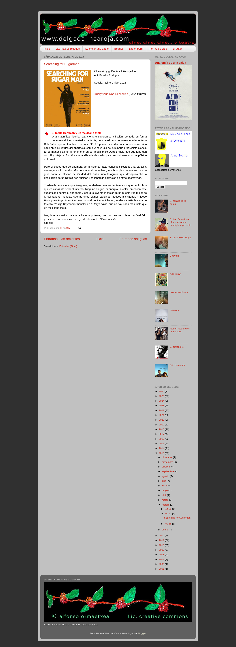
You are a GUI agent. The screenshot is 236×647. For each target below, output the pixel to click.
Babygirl (174, 255)
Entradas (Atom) (68, 246)
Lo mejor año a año (97, 48)
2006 (162, 564)
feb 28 (168, 509)
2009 (162, 549)
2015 (162, 443)
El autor (177, 48)
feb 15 (168, 523)
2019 (162, 424)
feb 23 (168, 513)
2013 (162, 453)
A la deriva (175, 274)
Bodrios (118, 48)
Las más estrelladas (68, 48)
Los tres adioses (179, 292)
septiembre (168, 471)
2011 (162, 540)
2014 (162, 448)
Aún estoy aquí (178, 365)
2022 (162, 410)
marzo (165, 500)
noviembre (168, 462)
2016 (162, 439)
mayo (165, 490)
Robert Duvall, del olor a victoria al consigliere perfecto (180, 222)
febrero (166, 504)
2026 (162, 391)
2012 (162, 535)
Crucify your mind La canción (110, 94)
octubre (166, 466)
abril (164, 495)
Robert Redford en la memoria (180, 330)
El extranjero (177, 347)
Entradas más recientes (62, 239)
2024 (162, 400)
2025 (162, 396)
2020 (162, 419)
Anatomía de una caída (170, 62)
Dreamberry (136, 48)
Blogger (142, 633)
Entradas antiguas (133, 239)
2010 (162, 545)
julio (164, 481)
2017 (162, 434)
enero (165, 529)
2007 (162, 559)
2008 (162, 554)
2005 (162, 568)
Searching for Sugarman (61, 64)
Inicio (47, 48)
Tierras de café (158, 48)
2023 (162, 405)
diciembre (167, 457)
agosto (166, 476)
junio (165, 485)
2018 (162, 429)
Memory (174, 310)
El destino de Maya (180, 237)
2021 (162, 415)
